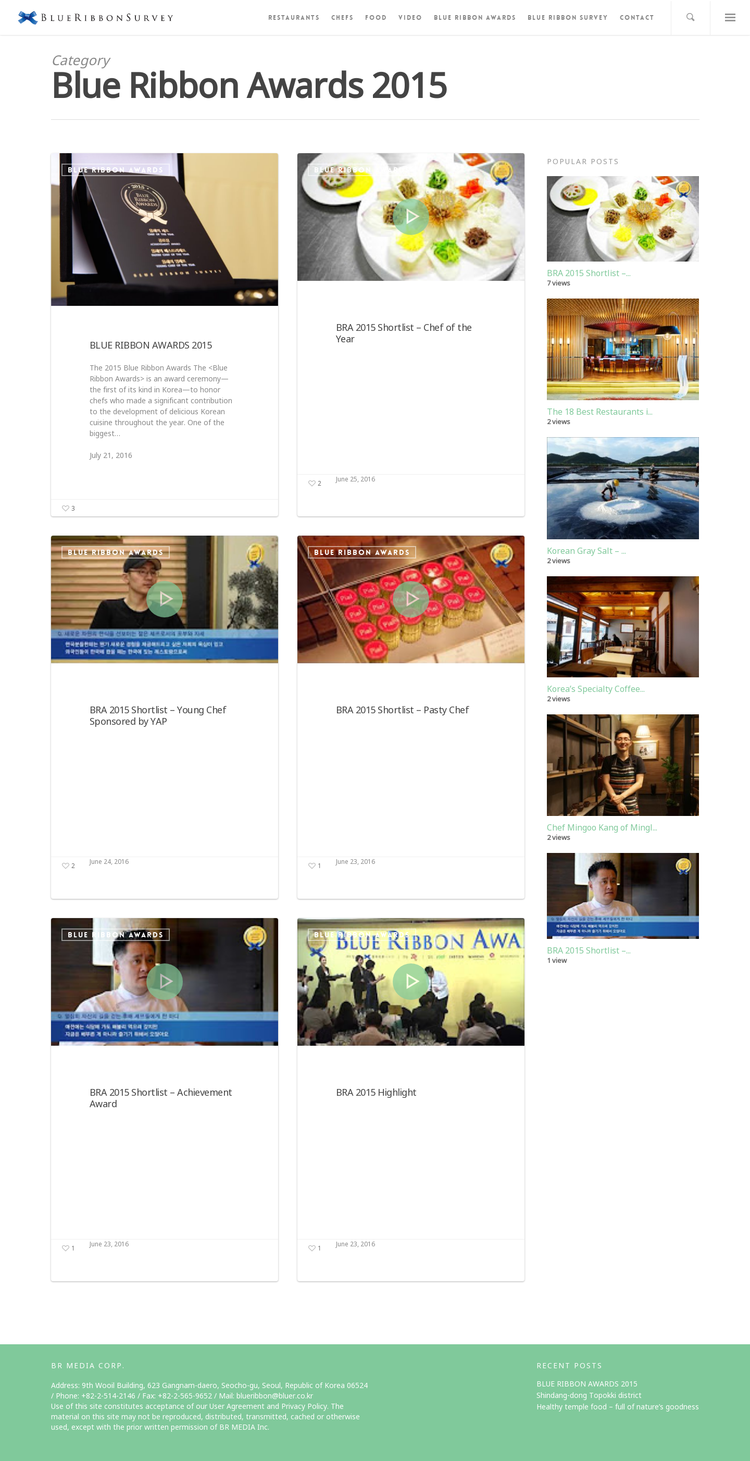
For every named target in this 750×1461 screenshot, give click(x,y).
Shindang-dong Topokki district (589, 1395)
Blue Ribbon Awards (116, 170)
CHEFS (342, 18)
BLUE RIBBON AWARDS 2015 (587, 1384)
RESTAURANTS (294, 18)
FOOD (376, 18)
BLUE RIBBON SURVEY (568, 18)
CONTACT (637, 18)
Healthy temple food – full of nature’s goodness (617, 1406)
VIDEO (410, 18)
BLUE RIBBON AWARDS (475, 18)
